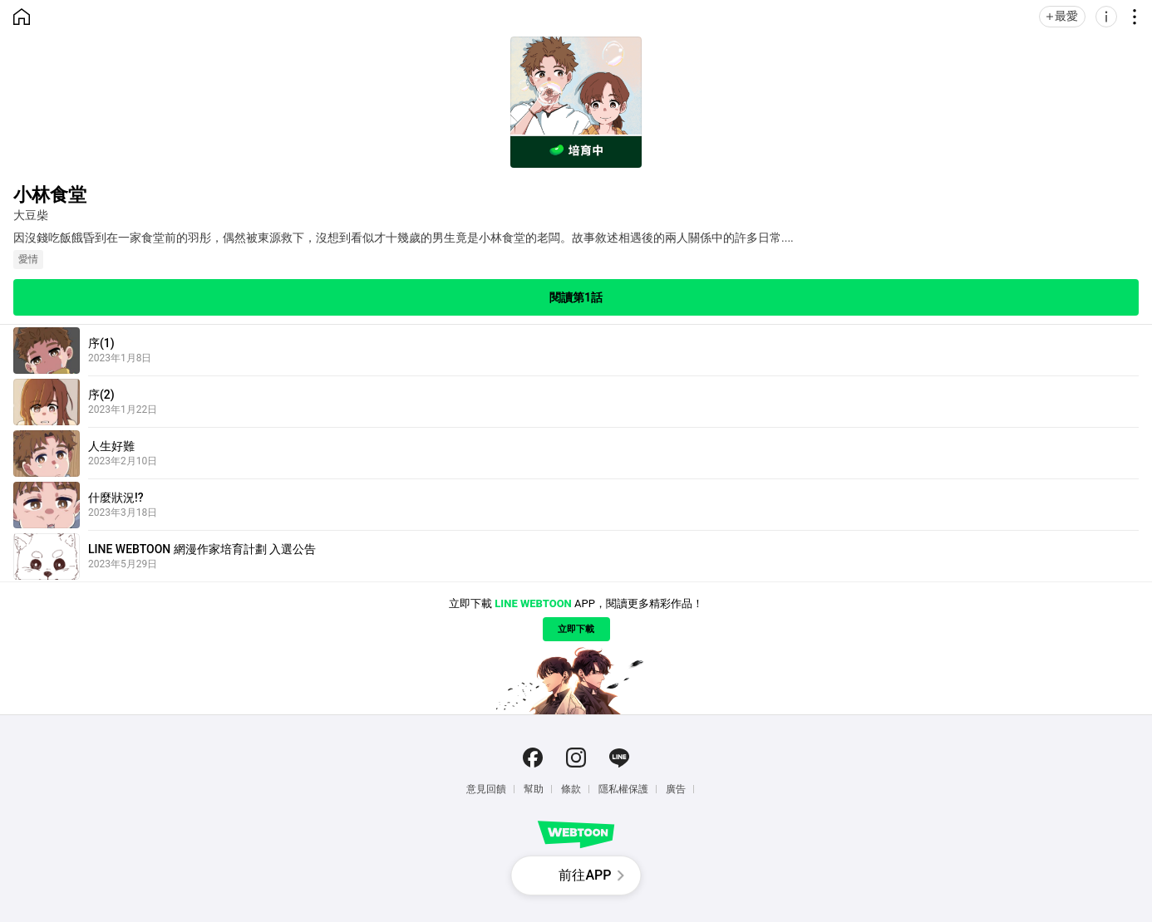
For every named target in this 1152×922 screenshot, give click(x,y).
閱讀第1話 (576, 297)
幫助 (534, 789)
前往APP (585, 875)
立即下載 (576, 629)
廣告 (676, 789)
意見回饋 (486, 789)
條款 (571, 789)
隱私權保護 (623, 789)
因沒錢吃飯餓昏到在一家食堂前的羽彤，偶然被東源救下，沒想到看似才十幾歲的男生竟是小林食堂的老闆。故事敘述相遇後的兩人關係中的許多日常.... (403, 237)
